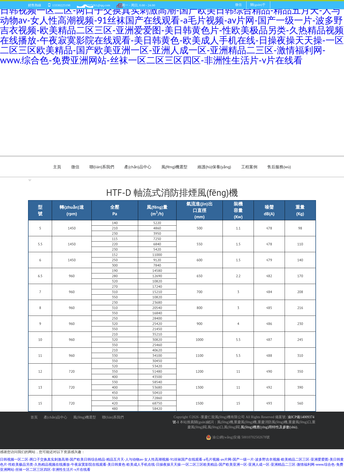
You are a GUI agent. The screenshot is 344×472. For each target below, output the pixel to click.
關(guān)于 (257, 5)
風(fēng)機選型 (174, 166)
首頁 (34, 417)
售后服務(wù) (279, 166)
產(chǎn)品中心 (137, 166)
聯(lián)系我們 (101, 166)
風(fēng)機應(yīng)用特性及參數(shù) (269, 427)
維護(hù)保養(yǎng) (214, 166)
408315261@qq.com (96, 5)
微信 (238, 5)
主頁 (57, 166)
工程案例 (249, 166)
